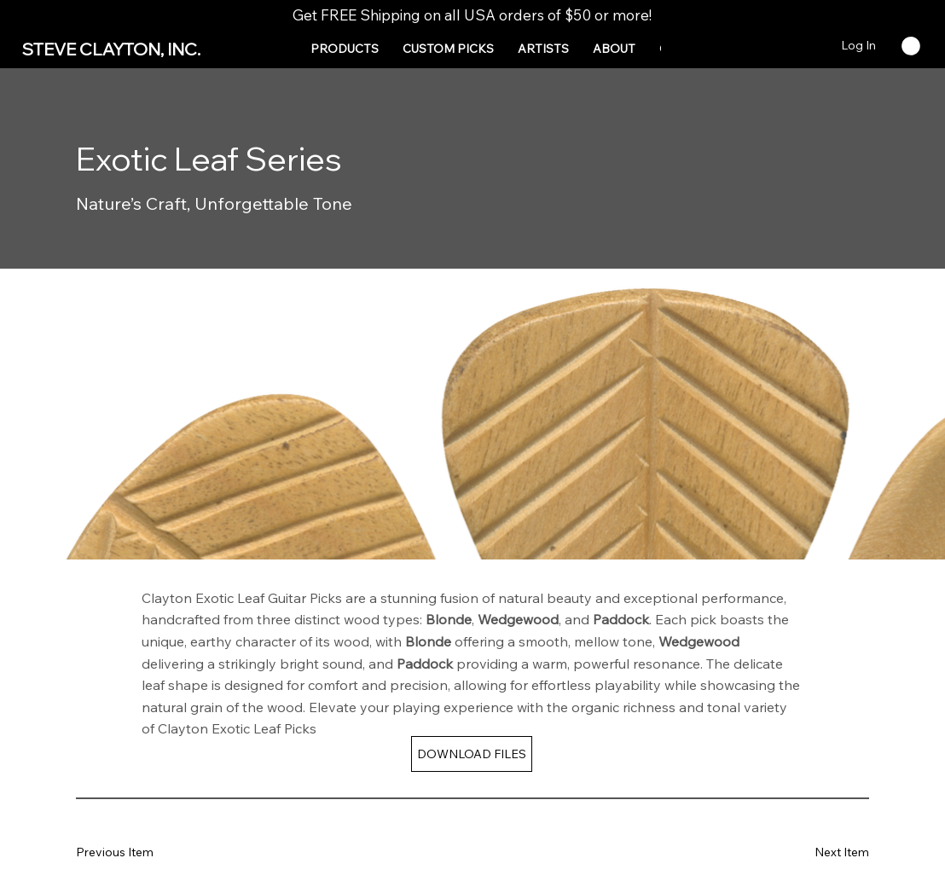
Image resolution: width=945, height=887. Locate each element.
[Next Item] (818, 852)
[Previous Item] (126, 852)
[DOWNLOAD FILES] (471, 754)
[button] (344, 48)
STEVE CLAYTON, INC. (111, 49)
